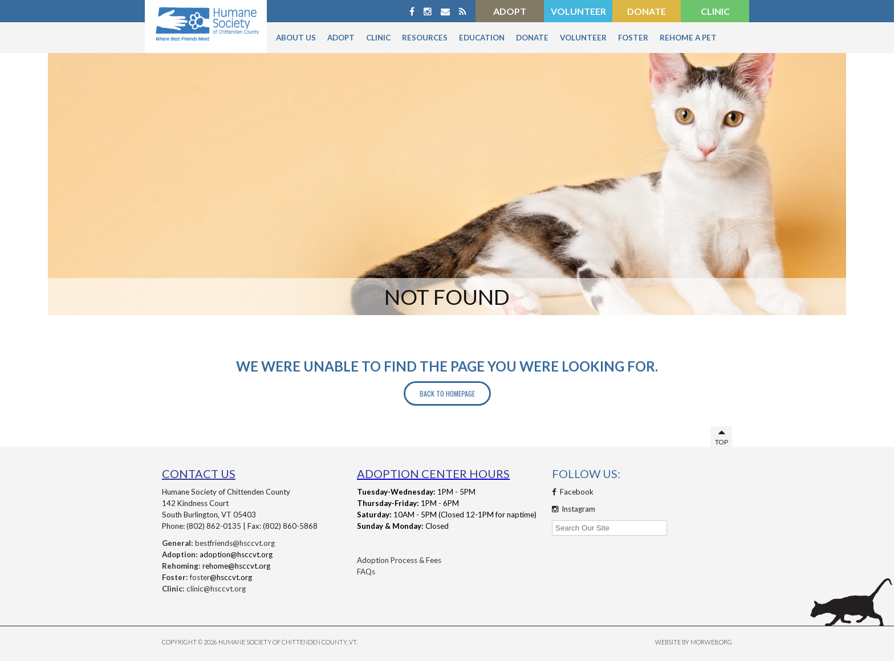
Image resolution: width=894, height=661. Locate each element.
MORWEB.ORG (711, 642)
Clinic (715, 11)
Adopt (509, 11)
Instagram (573, 508)
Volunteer (578, 11)
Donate (646, 11)
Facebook (573, 491)
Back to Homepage (447, 393)
